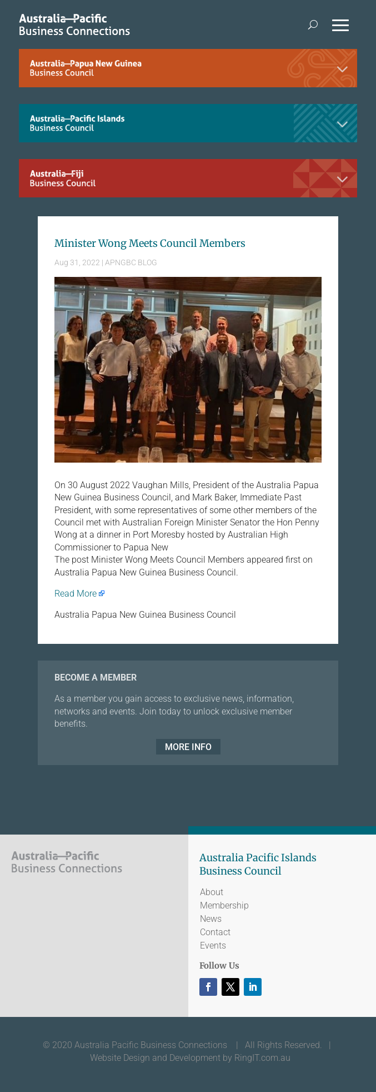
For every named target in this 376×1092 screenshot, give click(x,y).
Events (213, 945)
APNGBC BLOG (131, 262)
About (211, 892)
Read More (75, 593)
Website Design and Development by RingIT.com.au (190, 1058)
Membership (224, 905)
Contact (215, 932)
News (211, 919)
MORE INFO (188, 746)
